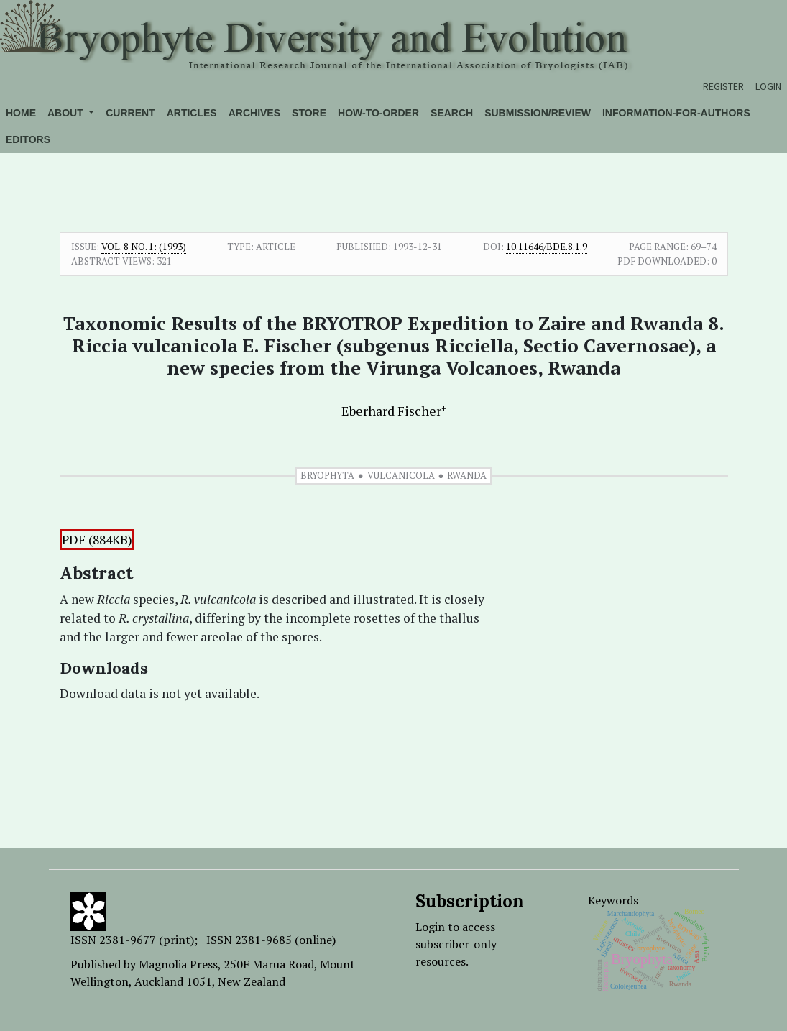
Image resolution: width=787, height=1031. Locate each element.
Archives (254, 113)
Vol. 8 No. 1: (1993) (143, 246)
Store (309, 113)
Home (21, 113)
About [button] (66, 113)
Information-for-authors (676, 113)
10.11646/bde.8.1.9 (546, 246)
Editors (28, 139)
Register (723, 86)
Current (130, 113)
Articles (192, 113)
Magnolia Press (178, 964)
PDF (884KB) (97, 539)
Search (452, 113)
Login (768, 86)
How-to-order (378, 113)
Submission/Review (537, 113)
